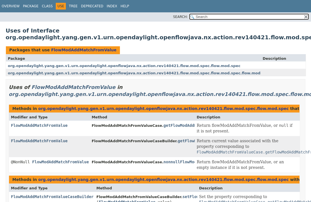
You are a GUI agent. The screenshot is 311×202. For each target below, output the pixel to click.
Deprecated (92, 6)
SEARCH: (180, 17)
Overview (11, 6)
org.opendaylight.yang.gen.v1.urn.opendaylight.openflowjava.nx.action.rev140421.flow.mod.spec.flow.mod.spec (124, 66)
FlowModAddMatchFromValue (83, 50)
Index (112, 6)
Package (30, 6)
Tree (73, 6)
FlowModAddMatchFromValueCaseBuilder (52, 196)
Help (124, 6)
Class (47, 6)
